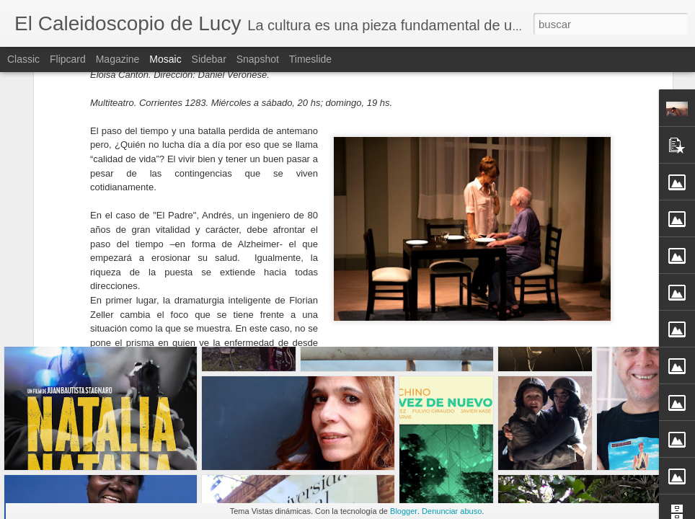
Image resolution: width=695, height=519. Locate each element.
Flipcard (68, 59)
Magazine (118, 59)
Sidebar (209, 59)
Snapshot (257, 59)
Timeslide (310, 59)
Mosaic (165, 59)
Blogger (403, 511)
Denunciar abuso (452, 511)
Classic (23, 59)
